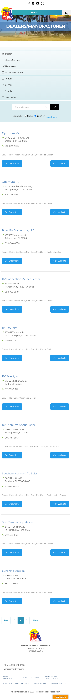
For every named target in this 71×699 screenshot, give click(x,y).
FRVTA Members (7, 677)
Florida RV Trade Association (7, 13)
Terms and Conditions (51, 677)
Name (29, 116)
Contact (36, 677)
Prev (6, 620)
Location (39, 116)
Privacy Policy (59, 683)
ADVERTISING (40, 683)
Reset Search (51, 117)
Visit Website (59, 163)
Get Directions (12, 163)
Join (25, 677)
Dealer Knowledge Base (16, 683)
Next (35, 620)
